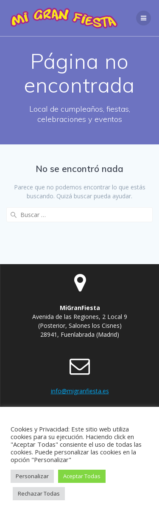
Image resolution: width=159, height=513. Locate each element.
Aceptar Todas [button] (81, 476)
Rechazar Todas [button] (39, 493)
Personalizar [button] (32, 476)
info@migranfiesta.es (80, 391)
